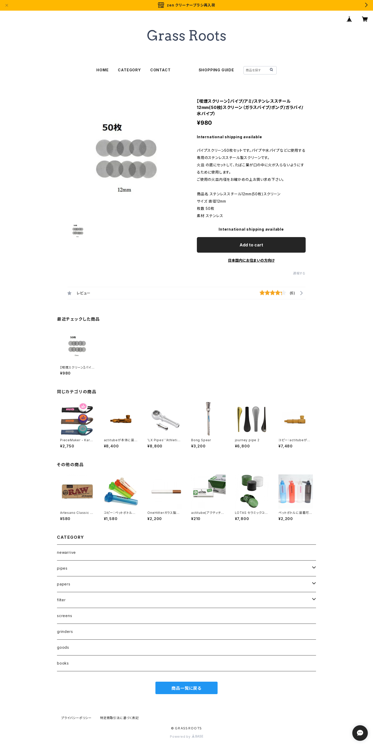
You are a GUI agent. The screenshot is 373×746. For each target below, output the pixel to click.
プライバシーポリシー (76, 718)
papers (63, 584)
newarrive (66, 552)
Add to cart (251, 244)
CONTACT (160, 70)
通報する (299, 273)
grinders (65, 631)
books (63, 663)
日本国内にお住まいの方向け (251, 260)
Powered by (186, 736)
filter (61, 600)
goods (63, 647)
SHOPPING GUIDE (216, 70)
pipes (62, 568)
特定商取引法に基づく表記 (119, 718)
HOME (102, 70)
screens (64, 615)
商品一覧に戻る (186, 688)
